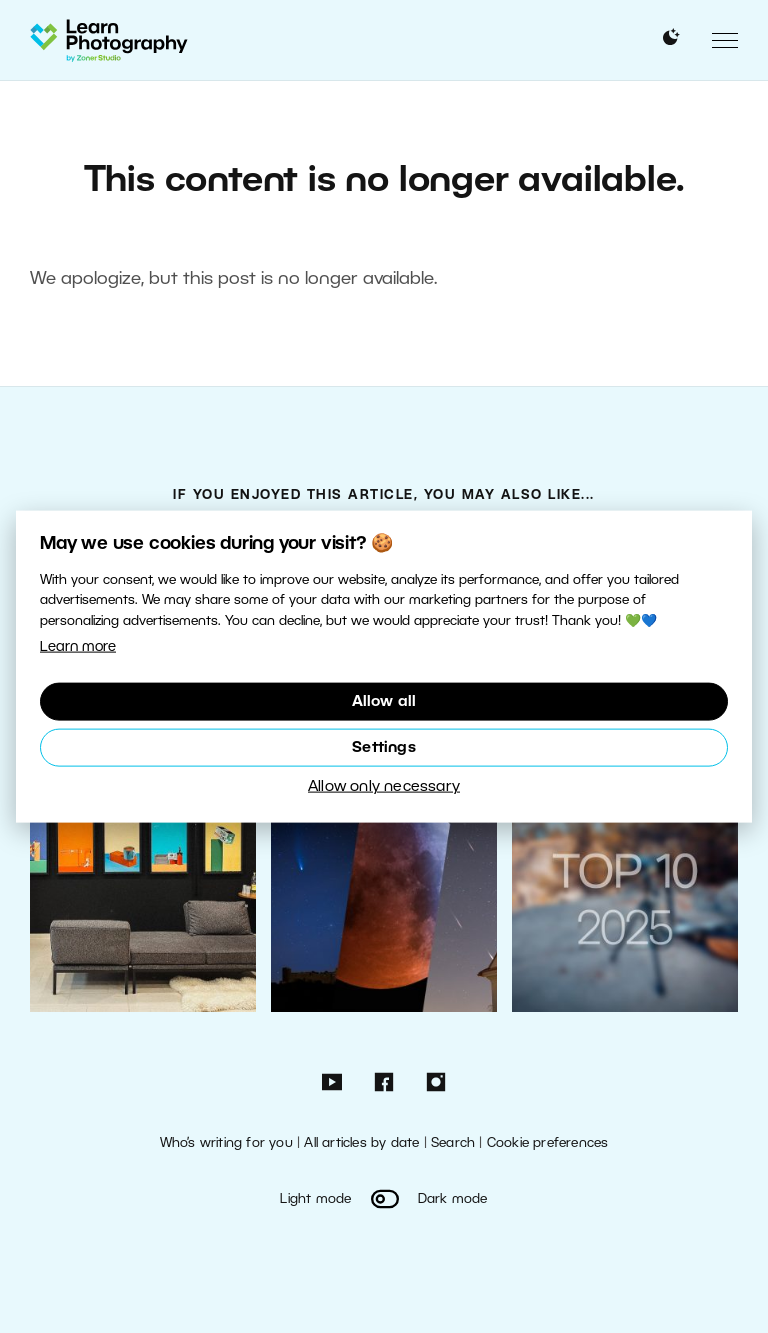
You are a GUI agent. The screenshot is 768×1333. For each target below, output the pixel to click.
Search (453, 1143)
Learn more (78, 647)
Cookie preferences (548, 1143)
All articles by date (361, 1143)
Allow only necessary (384, 787)
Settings (384, 748)
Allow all (384, 702)
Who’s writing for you (226, 1143)
